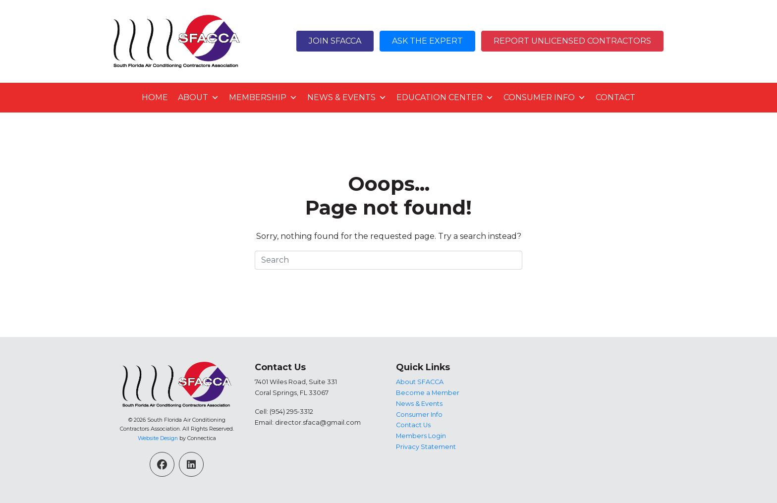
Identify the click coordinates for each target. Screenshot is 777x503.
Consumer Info (544, 97)
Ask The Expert (427, 41)
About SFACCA (420, 382)
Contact (615, 97)
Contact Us (413, 425)
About (198, 97)
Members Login (421, 436)
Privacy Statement (426, 446)
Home (155, 97)
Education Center (445, 97)
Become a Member (427, 392)
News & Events (347, 97)
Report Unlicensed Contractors (572, 41)
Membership (263, 97)
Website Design (158, 438)
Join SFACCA (335, 41)
